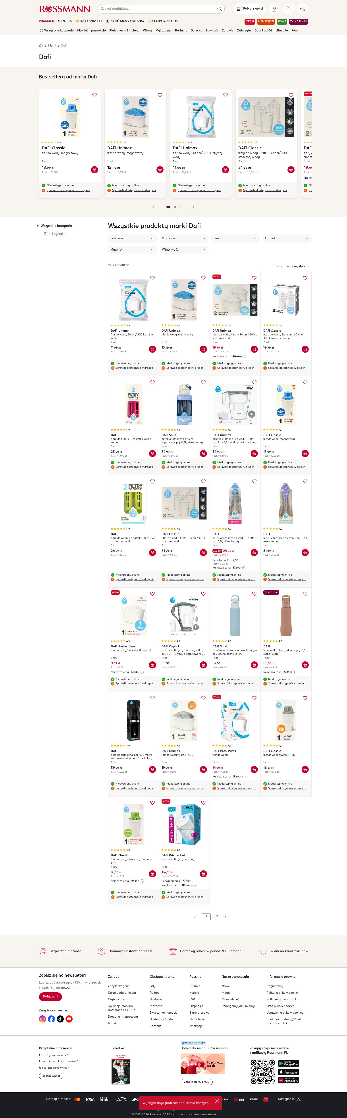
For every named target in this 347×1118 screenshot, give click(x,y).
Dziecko (196, 30)
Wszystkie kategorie (56, 31)
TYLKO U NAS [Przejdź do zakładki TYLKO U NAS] (298, 21)
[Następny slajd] (192, 206)
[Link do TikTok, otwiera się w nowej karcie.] (60, 1019)
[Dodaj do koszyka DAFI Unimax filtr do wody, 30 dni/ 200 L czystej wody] (225, 169)
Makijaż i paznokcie (91, 30)
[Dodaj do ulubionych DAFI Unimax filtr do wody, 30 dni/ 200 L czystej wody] (225, 95)
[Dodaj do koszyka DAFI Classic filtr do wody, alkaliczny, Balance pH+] (152, 873)
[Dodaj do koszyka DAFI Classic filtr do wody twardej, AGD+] (305, 769)
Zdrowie (227, 30)
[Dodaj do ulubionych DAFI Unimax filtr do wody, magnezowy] (160, 95)
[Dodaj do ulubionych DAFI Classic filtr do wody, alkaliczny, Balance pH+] (152, 802)
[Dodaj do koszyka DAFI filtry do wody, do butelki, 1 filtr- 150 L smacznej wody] (152, 552)
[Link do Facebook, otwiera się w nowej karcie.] (51, 1019)
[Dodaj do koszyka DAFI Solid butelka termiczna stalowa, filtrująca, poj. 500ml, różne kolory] (254, 664)
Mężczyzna (164, 30)
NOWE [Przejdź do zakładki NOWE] (282, 21)
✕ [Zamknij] (217, 1101)
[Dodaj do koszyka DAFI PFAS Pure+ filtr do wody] (254, 769)
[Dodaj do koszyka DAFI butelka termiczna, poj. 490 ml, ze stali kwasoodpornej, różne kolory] (152, 769)
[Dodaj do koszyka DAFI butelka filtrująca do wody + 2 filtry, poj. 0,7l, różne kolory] (254, 552)
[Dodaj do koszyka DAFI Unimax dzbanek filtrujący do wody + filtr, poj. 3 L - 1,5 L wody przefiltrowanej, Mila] (254, 453)
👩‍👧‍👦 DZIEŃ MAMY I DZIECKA (125, 21)
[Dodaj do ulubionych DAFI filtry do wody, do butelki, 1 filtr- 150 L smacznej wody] (152, 481)
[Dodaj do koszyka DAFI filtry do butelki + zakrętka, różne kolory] (152, 453)
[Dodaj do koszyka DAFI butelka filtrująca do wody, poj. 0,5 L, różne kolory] (305, 552)
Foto (294, 30)
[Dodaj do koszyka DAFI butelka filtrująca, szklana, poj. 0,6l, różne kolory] (305, 664)
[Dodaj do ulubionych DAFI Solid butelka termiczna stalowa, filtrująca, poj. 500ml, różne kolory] (254, 593)
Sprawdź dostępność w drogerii (68, 190)
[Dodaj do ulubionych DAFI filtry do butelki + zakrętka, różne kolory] (152, 382)
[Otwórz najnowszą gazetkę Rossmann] (121, 1069)
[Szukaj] (219, 9)
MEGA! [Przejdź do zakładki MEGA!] (250, 21)
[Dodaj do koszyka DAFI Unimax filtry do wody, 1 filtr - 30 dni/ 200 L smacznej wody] (254, 349)
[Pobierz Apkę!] (249, 9)
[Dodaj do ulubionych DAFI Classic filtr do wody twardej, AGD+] (305, 698)
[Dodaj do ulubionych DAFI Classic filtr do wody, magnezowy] (94, 95)
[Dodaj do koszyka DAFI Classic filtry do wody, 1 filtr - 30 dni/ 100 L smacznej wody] (291, 169)
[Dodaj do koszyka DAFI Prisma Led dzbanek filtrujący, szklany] (203, 873)
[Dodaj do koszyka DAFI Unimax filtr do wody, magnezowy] (160, 169)
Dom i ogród (263, 30)
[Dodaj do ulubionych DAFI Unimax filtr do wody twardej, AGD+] (203, 698)
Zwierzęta (244, 30)
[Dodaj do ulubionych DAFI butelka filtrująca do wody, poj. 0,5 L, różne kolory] (305, 481)
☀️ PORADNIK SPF (88, 21)
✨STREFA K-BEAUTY (163, 21)
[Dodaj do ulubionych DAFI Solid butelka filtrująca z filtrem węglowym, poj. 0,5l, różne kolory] (203, 382)
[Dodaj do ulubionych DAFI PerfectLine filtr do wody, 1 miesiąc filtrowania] (152, 593)
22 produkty (118, 265)
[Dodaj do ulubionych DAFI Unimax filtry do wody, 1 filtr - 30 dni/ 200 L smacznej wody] (254, 278)
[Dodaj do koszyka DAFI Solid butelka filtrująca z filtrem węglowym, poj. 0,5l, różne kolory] (203, 453)
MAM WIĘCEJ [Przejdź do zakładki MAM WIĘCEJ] (266, 21)
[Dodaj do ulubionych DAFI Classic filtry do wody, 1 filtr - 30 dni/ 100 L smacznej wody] (291, 95)
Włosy (147, 30)
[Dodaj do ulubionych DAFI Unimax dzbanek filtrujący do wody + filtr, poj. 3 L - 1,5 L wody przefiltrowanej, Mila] (254, 382)
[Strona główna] (41, 46)
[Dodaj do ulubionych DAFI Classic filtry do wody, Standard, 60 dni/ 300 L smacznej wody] (305, 278)
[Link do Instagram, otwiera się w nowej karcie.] (42, 1019)
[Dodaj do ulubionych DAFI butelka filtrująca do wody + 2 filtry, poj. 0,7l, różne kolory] (254, 481)
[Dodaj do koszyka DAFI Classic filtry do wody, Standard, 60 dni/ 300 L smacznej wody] (305, 349)
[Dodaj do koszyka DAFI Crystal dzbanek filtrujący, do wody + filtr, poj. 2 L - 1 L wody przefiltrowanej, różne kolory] (203, 664)
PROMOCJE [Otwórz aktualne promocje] (47, 21)
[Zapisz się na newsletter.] (50, 996)
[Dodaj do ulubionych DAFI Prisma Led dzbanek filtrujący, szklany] (203, 802)
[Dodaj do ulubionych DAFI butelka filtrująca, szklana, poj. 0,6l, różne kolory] (305, 593)
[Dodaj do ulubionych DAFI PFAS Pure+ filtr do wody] (254, 698)
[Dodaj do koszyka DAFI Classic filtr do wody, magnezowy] (94, 169)
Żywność (212, 30)
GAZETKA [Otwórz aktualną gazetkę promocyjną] (65, 21)
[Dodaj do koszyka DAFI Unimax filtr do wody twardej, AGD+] (203, 769)
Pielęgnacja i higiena (124, 30)
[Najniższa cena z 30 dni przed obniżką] (244, 356)
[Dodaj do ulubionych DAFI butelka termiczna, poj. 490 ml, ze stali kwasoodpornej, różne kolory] (152, 698)
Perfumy (181, 30)
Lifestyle (282, 30)
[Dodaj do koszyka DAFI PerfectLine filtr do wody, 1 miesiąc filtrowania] (152, 664)
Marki (52, 45)
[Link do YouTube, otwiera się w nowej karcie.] (69, 1019)
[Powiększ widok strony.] (299, 1099)
